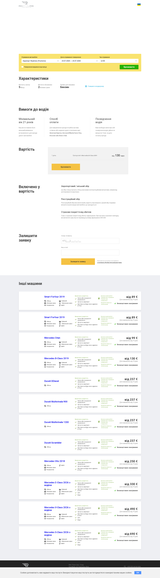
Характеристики (45, 5)
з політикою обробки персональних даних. (111, 263)
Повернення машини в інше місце (35, 67)
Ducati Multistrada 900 (55, 402)
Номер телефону (66, 236)
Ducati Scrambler (53, 443)
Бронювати (129, 67)
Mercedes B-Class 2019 (56, 359)
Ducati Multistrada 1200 (56, 423)
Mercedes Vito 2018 (54, 462)
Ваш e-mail (64, 248)
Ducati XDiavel (51, 382)
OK (137, 573)
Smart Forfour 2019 (54, 297)
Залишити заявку (79, 262)
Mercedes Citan (52, 338)
